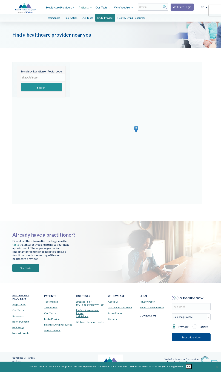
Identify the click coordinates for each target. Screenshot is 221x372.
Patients (84, 7)
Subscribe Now (191, 337)
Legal (143, 295)
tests (67, 246)
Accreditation (115, 313)
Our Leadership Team (120, 307)
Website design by (182, 359)
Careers (112, 319)
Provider (180, 326)
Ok (188, 366)
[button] (136, 129)
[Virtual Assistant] (214, 361)
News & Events (20, 333)
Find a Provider (105, 17)
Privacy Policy (147, 301)
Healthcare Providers (59, 7)
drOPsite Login (182, 6)
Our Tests (101, 7)
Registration (19, 304)
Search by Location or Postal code (41, 71)
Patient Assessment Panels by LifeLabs (87, 313)
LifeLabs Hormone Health (90, 322)
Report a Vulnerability (152, 307)
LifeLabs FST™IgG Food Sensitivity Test (90, 303)
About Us (113, 301)
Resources (18, 316)
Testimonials (53, 17)
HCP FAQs (18, 327)
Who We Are (122, 7)
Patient (200, 326)
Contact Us (148, 315)
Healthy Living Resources (131, 17)
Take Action (71, 17)
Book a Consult (20, 321)
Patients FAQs (52, 330)
